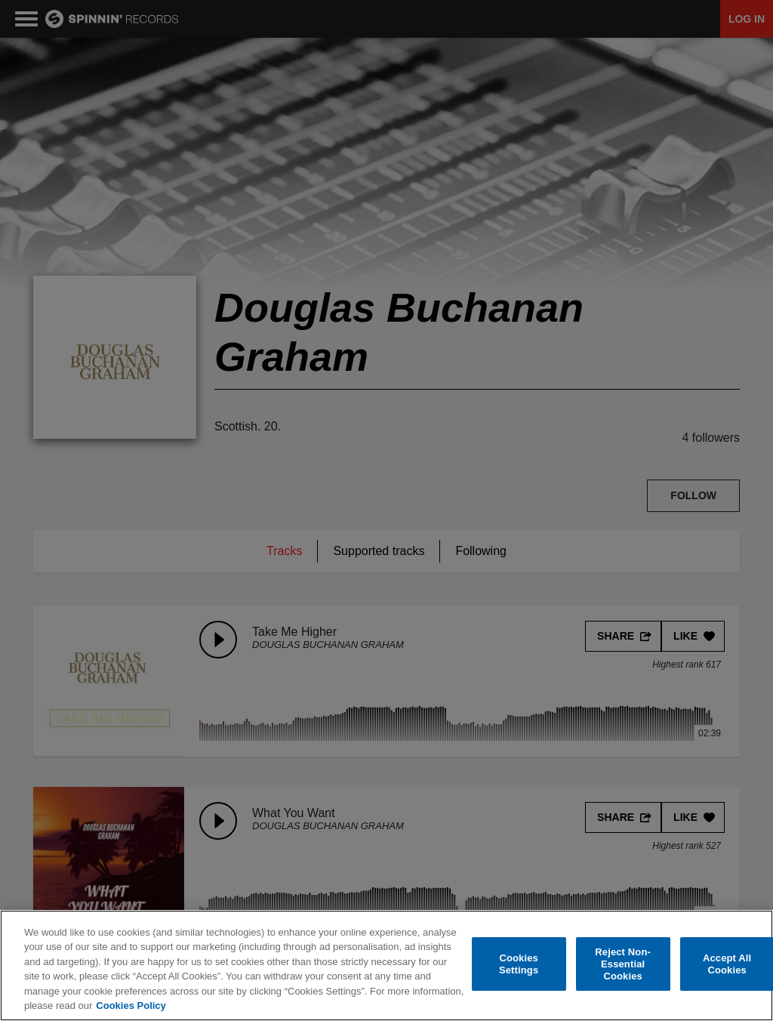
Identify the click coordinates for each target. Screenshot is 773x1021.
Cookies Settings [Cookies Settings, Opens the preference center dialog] (518, 964)
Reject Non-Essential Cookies (623, 964)
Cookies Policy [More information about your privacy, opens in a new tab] (130, 1005)
